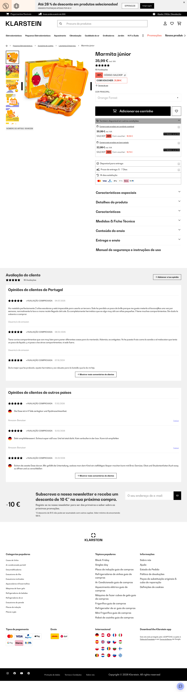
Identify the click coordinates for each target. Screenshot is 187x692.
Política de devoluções (152, 585)
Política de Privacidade (149, 650)
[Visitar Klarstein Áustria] (103, 646)
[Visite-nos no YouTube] (27, 686)
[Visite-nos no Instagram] (9, 686)
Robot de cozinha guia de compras (114, 628)
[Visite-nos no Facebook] (18, 686)
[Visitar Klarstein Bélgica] (97, 666)
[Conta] (165, 23)
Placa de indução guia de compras (114, 580)
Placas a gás (13, 622)
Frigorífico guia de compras (110, 614)
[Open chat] (180, 686)
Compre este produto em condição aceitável (120, 126)
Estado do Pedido (149, 580)
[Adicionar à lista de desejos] (176, 111)
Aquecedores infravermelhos (22, 594)
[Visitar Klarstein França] (114, 646)
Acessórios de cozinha (54, 45)
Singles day (101, 575)
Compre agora (144, 6)
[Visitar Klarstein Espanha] (97, 653)
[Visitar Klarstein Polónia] (97, 660)
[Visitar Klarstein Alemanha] (97, 646)
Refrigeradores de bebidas (21, 604)
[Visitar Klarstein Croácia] (103, 660)
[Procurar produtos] (102, 23)
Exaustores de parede (18, 613)
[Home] (9, 45)
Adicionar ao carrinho (133, 111)
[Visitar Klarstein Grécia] (120, 666)
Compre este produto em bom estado (117, 148)
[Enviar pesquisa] (60, 23)
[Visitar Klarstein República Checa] (114, 653)
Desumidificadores (16, 580)
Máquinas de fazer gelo (19, 599)
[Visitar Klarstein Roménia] (108, 660)
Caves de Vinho (14, 571)
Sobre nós (145, 571)
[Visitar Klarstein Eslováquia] (108, 653)
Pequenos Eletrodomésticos (26, 45)
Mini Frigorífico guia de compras (113, 624)
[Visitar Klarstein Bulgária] (114, 660)
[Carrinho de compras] (179, 23)
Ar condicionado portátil (19, 575)
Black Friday (102, 571)
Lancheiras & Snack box (81, 45)
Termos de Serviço (170, 650)
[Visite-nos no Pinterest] (37, 686)
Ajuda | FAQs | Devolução (169, 14)
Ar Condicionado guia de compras (114, 593)
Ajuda (143, 575)
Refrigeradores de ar (17, 608)
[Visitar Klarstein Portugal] (108, 666)
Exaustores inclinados (18, 589)
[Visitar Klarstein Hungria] (120, 653)
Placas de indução (16, 618)
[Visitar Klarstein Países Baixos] (103, 666)
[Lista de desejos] (172, 23)
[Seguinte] (185, 35)
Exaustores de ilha (16, 585)
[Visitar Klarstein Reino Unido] (103, 653)
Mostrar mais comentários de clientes (97, 385)
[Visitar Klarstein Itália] (120, 646)
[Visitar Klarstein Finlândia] (120, 660)
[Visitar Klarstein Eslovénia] (114, 666)
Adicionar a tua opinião (162, 288)
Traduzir (174, 433)
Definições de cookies (152, 598)
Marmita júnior (103, 45)
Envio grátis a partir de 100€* (57, 14)
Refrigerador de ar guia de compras (115, 619)
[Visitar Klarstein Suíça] (108, 646)
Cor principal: (102, 92)
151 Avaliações (101, 69)
